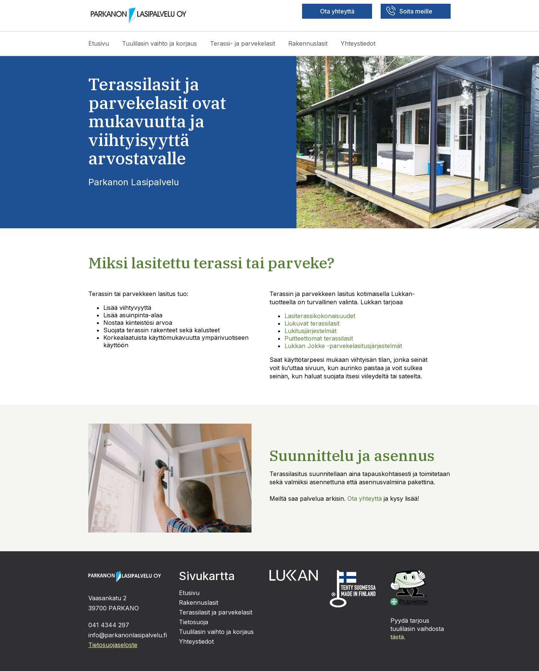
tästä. (397, 637)
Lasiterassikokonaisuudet (319, 316)
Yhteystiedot (358, 43)
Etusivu (98, 43)
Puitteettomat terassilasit (318, 338)
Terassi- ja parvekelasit (242, 43)
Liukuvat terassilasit (311, 323)
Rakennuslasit (308, 43)
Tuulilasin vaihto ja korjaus (159, 43)
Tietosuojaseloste (112, 645)
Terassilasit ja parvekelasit (215, 612)
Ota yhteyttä (337, 11)
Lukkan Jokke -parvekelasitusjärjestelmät (343, 346)
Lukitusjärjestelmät (310, 331)
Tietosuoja (193, 622)
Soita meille (409, 10)
